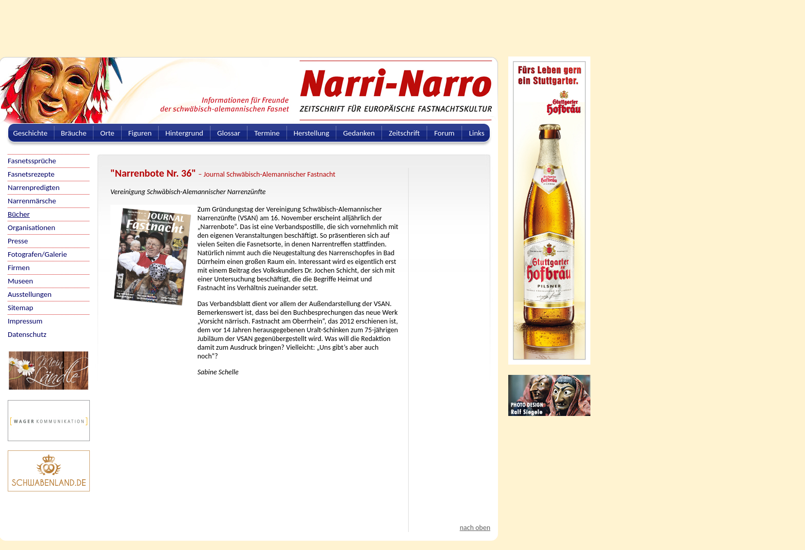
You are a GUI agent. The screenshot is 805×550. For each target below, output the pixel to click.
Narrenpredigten (34, 187)
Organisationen (31, 227)
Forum (444, 133)
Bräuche (74, 133)
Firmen (19, 267)
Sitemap (20, 307)
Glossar (228, 133)
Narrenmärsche (32, 200)
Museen (20, 281)
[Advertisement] (249, 23)
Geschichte (30, 133)
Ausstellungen (29, 294)
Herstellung (312, 133)
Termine (266, 133)
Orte (107, 133)
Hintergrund (184, 133)
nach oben (474, 527)
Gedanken (359, 133)
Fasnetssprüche (32, 160)
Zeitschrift (404, 133)
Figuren (140, 133)
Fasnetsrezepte (31, 174)
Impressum (25, 321)
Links (476, 133)
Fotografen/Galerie (37, 254)
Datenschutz (27, 334)
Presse (18, 240)
